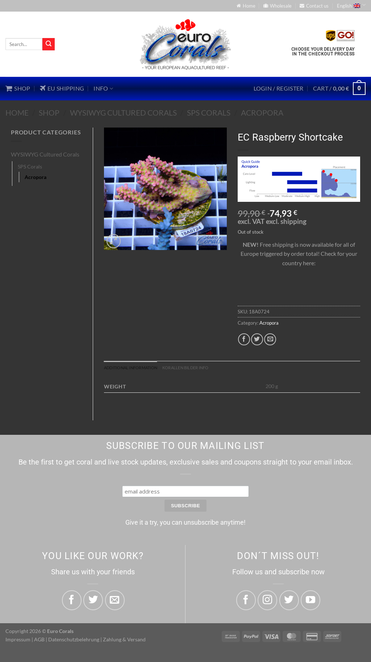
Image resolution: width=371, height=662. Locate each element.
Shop (49, 112)
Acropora (262, 112)
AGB (39, 640)
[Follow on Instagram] (267, 601)
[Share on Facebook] (244, 339)
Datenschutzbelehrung (73, 640)
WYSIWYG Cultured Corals (123, 112)
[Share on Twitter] (257, 339)
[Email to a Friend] (270, 339)
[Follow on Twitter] (289, 601)
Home (17, 112)
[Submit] (48, 44)
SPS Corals (208, 112)
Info (103, 88)
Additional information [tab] (137, 368)
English (351, 5)
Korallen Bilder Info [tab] (203, 368)
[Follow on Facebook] (246, 601)
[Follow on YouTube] (310, 601)
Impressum (17, 640)
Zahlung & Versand (124, 640)
